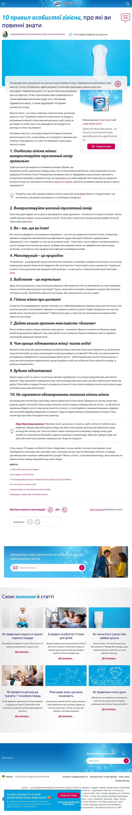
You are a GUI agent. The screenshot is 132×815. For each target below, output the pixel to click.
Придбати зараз (101, 146)
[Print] (118, 84)
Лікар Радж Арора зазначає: (30, 423)
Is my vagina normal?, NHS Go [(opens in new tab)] (22, 474)
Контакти (7, 757)
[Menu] (3, 3)
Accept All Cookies (68, 795)
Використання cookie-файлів (103, 777)
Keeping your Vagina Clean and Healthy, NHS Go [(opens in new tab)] (29, 494)
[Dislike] (64, 509)
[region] (42, 800)
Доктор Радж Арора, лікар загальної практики (44, 34)
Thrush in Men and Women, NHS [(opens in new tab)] (23, 484)
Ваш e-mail (94, 760)
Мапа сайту (124, 777)
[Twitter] (37, 522)
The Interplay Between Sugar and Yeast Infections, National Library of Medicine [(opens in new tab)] (41, 479)
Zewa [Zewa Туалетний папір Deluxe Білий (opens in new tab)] (29, 221)
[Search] (128, 4)
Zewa (82, 193)
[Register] (126, 760)
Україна (7, 776)
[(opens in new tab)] (25, 469)
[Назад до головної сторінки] (57, 4)
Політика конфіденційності (75, 777)
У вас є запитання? (98, 509)
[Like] (50, 509)
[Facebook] (30, 522)
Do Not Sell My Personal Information (68, 803)
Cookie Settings (122, 780)
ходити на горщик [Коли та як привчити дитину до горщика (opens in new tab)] (63, 181)
